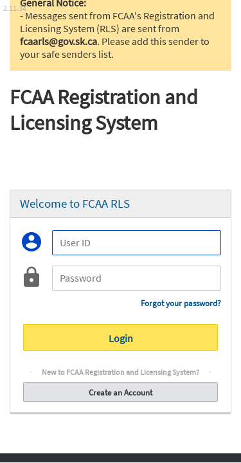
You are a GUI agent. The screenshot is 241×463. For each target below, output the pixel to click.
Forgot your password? (181, 303)
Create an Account (120, 392)
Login (120, 337)
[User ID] (136, 243)
